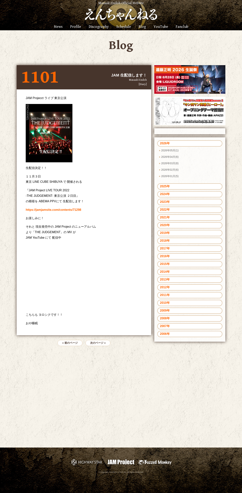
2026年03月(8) (169, 163)
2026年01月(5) (169, 176)
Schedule (123, 27)
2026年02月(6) (169, 169)
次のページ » (98, 342)
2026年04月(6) (169, 156)
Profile (75, 27)
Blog (142, 27)
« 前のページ (70, 342)
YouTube (161, 27)
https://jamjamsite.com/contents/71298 (53, 209)
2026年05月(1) (169, 150)
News (58, 27)
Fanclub (182, 27)
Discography (99, 27)
